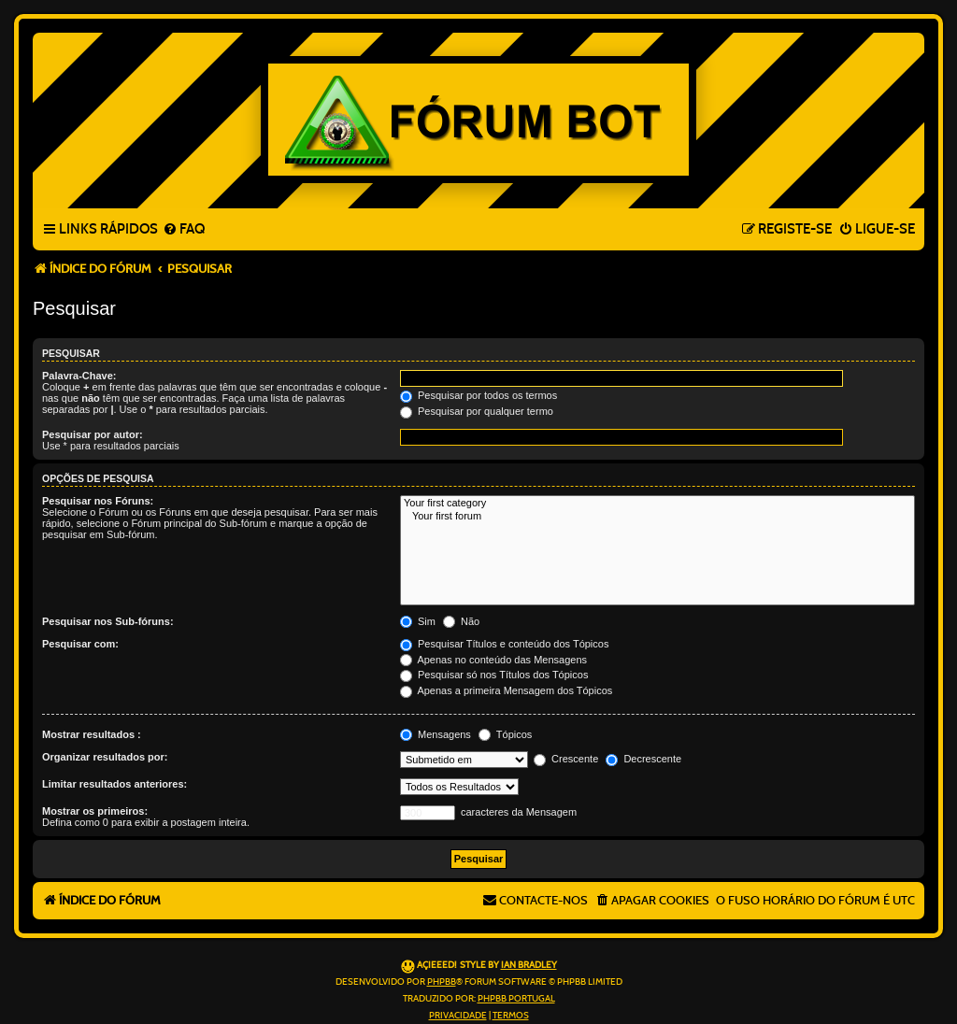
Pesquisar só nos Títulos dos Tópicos (494, 674)
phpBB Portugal (516, 998)
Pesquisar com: (80, 643)
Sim (418, 621)
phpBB (441, 982)
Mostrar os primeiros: (95, 811)
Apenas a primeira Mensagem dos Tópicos (506, 690)
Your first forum (657, 516)
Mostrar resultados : (91, 734)
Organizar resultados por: (104, 756)
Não (461, 621)
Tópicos (505, 734)
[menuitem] (184, 230)
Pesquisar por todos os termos (478, 395)
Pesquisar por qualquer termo (476, 411)
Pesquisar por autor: (92, 434)
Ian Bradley (529, 965)
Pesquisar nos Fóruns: (97, 500)
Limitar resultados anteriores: (114, 783)
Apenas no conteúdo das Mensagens (493, 659)
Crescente (566, 758)
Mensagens (435, 734)
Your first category (657, 503)
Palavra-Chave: (79, 375)
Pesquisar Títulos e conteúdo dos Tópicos (504, 643)
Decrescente (643, 758)
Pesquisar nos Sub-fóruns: (108, 621)
